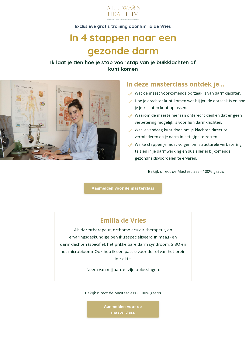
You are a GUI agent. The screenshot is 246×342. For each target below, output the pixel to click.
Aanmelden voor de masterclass (123, 188)
